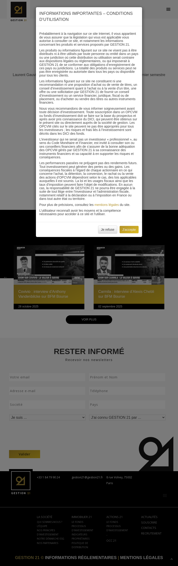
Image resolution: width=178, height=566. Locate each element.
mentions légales (107, 205)
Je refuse (107, 229)
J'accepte (129, 229)
